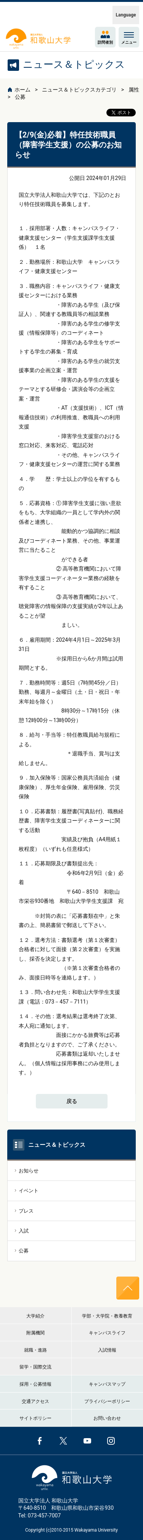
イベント (29, 1190)
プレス (26, 1211)
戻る (71, 1101)
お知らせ (29, 1171)
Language (126, 15)
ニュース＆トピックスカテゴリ (79, 90)
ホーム (22, 90)
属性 (134, 90)
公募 (20, 97)
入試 (24, 1231)
